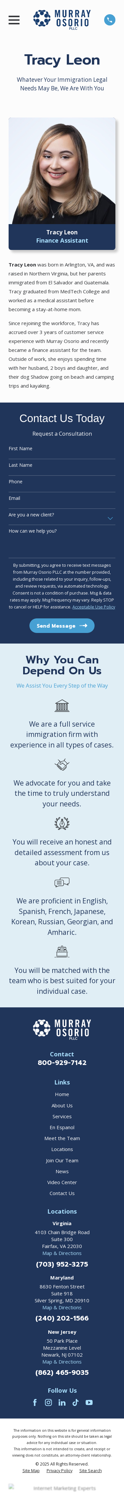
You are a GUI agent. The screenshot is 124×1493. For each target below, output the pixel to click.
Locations (62, 1149)
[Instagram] (48, 1402)
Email (14, 498)
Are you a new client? (31, 515)
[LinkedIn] (62, 1402)
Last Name (20, 465)
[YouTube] (89, 1402)
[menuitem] (31, 1471)
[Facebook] (34, 1402)
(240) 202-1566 (62, 1318)
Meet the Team (62, 1138)
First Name (20, 449)
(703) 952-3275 (62, 1264)
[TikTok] (75, 1402)
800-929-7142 (62, 1063)
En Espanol (62, 1127)
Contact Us (62, 1193)
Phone (15, 482)
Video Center (62, 1182)
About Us (62, 1105)
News (62, 1171)
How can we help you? (33, 531)
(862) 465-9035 (62, 1372)
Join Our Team (62, 1160)
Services (62, 1116)
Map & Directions (62, 1253)
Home (62, 1094)
